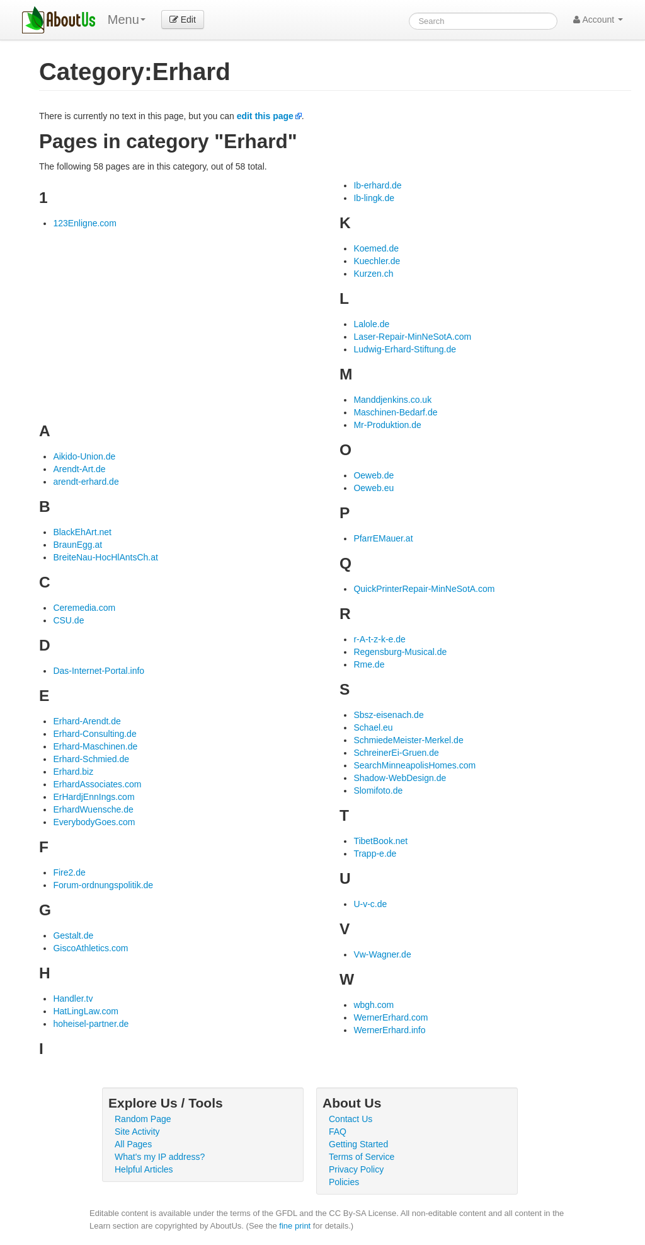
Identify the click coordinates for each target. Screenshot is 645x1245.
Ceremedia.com (84, 608)
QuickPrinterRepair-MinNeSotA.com (423, 589)
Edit (182, 19)
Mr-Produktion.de (387, 425)
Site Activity (137, 1131)
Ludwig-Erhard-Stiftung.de (404, 349)
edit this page (265, 116)
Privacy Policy (356, 1169)
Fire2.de (69, 872)
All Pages (133, 1144)
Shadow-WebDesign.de (399, 778)
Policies (344, 1182)
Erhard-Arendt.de (86, 721)
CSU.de (68, 620)
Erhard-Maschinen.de (95, 746)
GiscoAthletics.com (90, 948)
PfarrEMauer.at (383, 538)
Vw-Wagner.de (382, 954)
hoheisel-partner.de (90, 1024)
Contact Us (350, 1119)
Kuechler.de (376, 261)
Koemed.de (376, 248)
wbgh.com (373, 1005)
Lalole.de (371, 324)
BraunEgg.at (77, 545)
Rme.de (368, 664)
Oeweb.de (373, 475)
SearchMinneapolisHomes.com (414, 765)
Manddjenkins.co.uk (392, 400)
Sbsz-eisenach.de (388, 715)
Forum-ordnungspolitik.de (103, 885)
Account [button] (598, 19)
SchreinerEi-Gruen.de (395, 753)
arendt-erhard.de (85, 482)
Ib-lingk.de (373, 198)
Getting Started (358, 1144)
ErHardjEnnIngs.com (93, 797)
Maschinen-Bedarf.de (395, 412)
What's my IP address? (160, 1157)
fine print (295, 1226)
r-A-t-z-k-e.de (379, 639)
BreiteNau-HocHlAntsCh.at (105, 557)
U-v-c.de (370, 904)
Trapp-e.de (374, 853)
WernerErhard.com (390, 1017)
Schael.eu (372, 727)
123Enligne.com (84, 223)
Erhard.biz (73, 772)
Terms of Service (361, 1157)
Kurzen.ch (373, 274)
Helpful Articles (144, 1169)
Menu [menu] (127, 19)
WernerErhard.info (389, 1030)
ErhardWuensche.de (93, 809)
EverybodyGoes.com (94, 822)
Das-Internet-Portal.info (98, 671)
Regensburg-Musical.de (400, 652)
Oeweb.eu (373, 488)
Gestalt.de (73, 935)
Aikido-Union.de (84, 456)
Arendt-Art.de (79, 469)
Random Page (143, 1119)
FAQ (337, 1131)
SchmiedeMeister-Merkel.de (408, 740)
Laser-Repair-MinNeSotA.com (412, 337)
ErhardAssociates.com (97, 784)
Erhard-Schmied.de (91, 759)
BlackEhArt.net (82, 532)
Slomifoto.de (377, 790)
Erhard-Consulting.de (94, 734)
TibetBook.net (380, 841)
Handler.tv (73, 998)
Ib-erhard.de (377, 185)
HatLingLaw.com (85, 1011)
